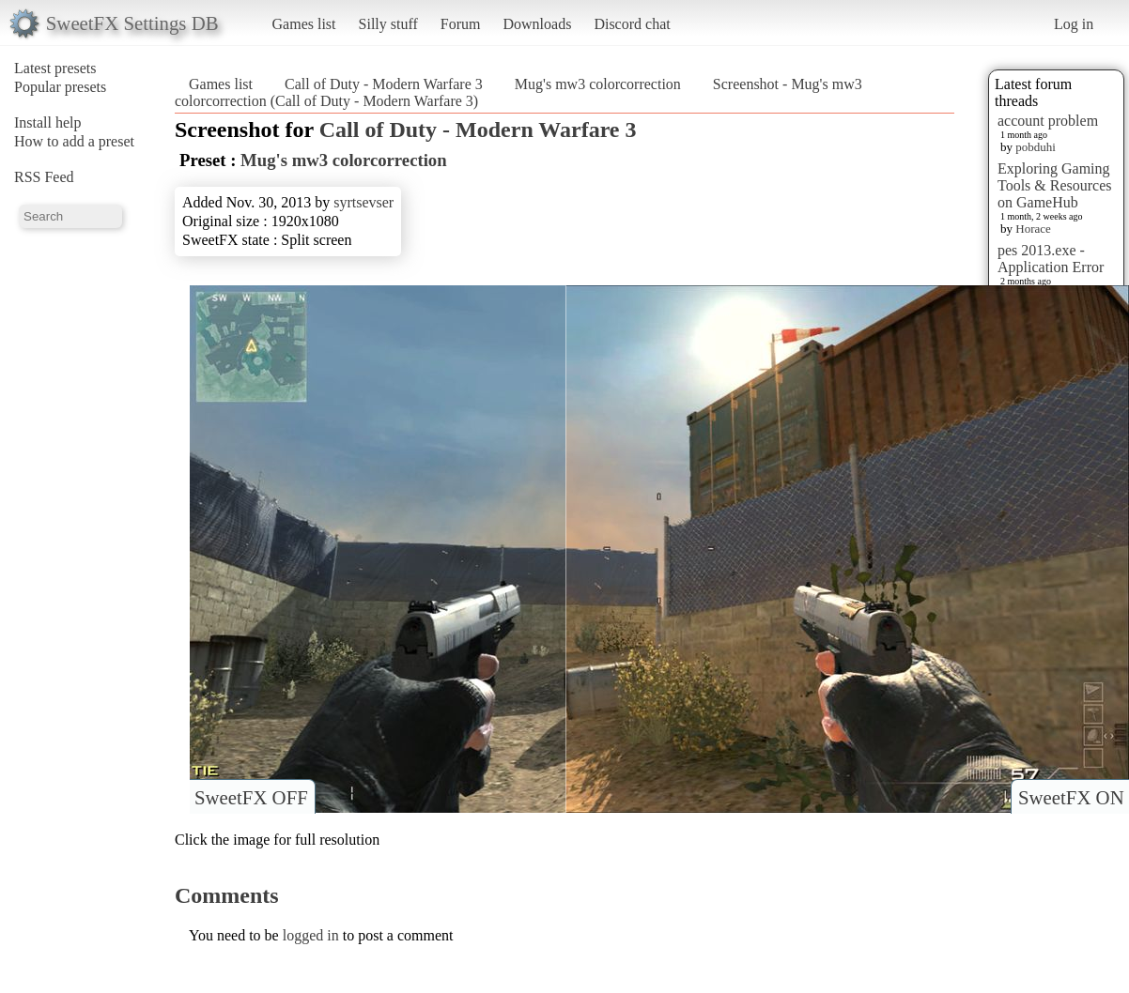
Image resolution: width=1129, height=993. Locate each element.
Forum (461, 24)
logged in (311, 935)
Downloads (537, 24)
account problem (1048, 121)
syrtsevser (363, 202)
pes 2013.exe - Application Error (1051, 258)
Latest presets (55, 68)
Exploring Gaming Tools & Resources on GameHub (1055, 185)
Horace (1033, 229)
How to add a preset (74, 141)
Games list (304, 24)
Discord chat (632, 24)
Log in (1073, 24)
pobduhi (1035, 147)
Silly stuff (388, 24)
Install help (48, 122)
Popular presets (60, 87)
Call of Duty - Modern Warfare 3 (384, 84)
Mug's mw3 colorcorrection (598, 84)
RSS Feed (44, 177)
